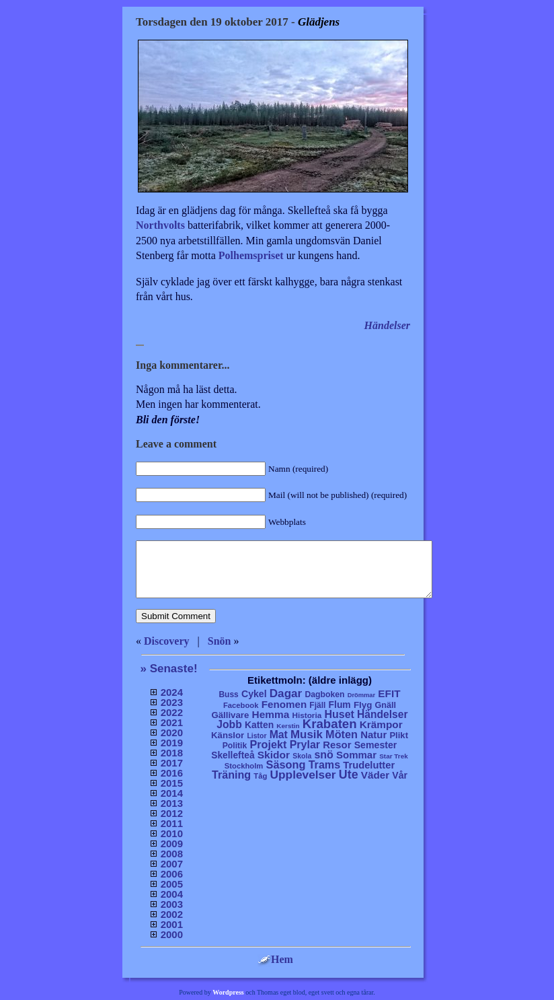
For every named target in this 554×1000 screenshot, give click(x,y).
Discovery (167, 641)
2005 (172, 884)
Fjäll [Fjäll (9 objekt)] (317, 705)
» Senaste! (169, 668)
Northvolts (160, 225)
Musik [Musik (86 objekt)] (306, 734)
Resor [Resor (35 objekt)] (337, 744)
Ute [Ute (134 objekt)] (348, 774)
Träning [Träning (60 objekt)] (231, 775)
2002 (172, 914)
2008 (172, 853)
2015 (172, 783)
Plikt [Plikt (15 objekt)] (398, 735)
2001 (172, 924)
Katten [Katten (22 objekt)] (259, 724)
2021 (172, 722)
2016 (172, 773)
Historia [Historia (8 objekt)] (306, 715)
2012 (172, 813)
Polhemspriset (251, 255)
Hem (275, 959)
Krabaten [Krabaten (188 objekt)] (330, 724)
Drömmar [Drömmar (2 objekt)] (361, 695)
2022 (172, 712)
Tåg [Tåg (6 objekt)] (260, 776)
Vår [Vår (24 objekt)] (399, 775)
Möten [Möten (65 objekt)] (341, 734)
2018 (172, 752)
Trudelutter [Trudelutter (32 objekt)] (369, 765)
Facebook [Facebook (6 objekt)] (241, 705)
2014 (172, 793)
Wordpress (228, 992)
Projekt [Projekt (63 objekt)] (267, 744)
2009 (172, 843)
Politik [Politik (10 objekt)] (235, 745)
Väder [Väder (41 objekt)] (375, 775)
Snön (219, 641)
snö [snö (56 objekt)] (323, 754)
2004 (172, 894)
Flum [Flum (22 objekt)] (340, 704)
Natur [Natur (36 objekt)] (373, 734)
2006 (172, 874)
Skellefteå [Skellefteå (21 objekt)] (232, 755)
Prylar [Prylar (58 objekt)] (305, 744)
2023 (172, 702)
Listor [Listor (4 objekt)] (256, 736)
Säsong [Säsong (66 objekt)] (286, 764)
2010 (172, 833)
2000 (172, 934)
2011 (172, 823)
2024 (172, 692)
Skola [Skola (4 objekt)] (301, 756)
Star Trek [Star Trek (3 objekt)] (393, 756)
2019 (172, 742)
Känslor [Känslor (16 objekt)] (227, 735)
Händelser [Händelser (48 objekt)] (382, 714)
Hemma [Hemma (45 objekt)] (271, 714)
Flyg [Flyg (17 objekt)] (363, 705)
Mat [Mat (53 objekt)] (279, 734)
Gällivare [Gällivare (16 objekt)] (230, 715)
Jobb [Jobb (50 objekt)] (229, 724)
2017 (172, 763)
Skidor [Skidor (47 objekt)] (274, 754)
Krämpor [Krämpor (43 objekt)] (381, 724)
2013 (172, 803)
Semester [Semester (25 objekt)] (375, 745)
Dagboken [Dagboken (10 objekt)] (324, 694)
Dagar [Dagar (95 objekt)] (286, 693)
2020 (172, 732)
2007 (172, 863)
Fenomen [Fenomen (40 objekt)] (284, 704)
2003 (172, 904)
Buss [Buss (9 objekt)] (228, 694)
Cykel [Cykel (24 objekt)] (254, 693)
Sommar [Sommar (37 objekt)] (356, 754)
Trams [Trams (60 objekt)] (324, 764)
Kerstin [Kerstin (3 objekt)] (287, 725)
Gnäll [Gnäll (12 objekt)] (386, 705)
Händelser (387, 325)
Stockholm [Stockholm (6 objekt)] (244, 766)
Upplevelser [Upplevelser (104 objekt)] (303, 774)
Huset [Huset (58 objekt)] (339, 714)
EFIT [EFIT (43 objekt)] (389, 693)
